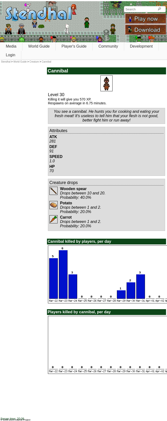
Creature (34, 61)
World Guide (39, 46)
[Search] (159, 9)
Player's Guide (74, 46)
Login (10, 55)
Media (11, 46)
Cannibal (46, 61)
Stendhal (5, 61)
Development (141, 46)
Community (108, 46)
